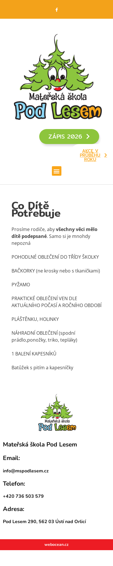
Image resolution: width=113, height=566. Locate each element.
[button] (56, 171)
